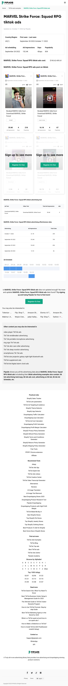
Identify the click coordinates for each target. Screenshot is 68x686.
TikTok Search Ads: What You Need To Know (34, 592)
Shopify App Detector (34, 411)
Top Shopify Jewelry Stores (34, 521)
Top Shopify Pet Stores (34, 518)
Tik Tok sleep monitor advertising (16, 350)
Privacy (26, 678)
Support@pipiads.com (34, 638)
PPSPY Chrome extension (34, 452)
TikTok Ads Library (34, 474)
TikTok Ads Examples (34, 540)
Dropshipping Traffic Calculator (34, 414)
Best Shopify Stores (33, 515)
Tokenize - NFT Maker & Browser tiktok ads (8, 313)
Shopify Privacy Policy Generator (34, 431)
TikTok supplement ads (12, 360)
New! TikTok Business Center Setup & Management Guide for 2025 (34, 597)
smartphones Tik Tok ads (13, 353)
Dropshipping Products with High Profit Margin (34, 507)
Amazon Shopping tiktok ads (34, 313)
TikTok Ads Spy (34, 467)
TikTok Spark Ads (34, 471)
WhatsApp (34, 641)
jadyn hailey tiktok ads (34, 317)
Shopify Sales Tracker (34, 398)
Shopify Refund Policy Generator (34, 434)
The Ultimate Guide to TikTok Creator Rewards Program (34, 603)
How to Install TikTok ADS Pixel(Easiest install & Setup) (34, 628)
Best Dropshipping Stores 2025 (34, 496)
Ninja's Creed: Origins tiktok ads (21, 317)
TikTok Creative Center (34, 477)
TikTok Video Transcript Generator (34, 480)
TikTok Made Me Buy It (34, 512)
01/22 (41, 576)
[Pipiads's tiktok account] (36, 672)
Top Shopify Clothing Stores (34, 524)
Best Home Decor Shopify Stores (34, 531)
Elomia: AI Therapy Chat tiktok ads (46, 313)
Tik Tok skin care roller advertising (16, 346)
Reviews (34, 487)
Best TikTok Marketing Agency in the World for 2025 (34, 614)
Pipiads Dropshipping (34, 503)
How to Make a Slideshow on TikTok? (34, 624)
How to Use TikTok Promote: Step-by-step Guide (34, 608)
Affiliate (34, 455)
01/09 (27, 582)
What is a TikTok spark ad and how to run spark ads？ (34, 619)
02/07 (27, 576)
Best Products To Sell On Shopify (34, 528)
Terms (31, 678)
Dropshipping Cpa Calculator (34, 418)
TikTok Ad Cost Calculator (34, 421)
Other (45, 569)
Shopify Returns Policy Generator (34, 443)
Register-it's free (18, 165)
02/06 (34, 576)
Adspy (34, 464)
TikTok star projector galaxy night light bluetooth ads (23, 357)
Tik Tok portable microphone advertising (19, 339)
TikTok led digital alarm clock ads (16, 364)
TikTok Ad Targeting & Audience (34, 405)
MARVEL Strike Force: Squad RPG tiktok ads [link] (37, 8)
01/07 (41, 582)
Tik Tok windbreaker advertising (16, 336)
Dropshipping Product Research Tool (34, 500)
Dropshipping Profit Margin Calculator (34, 427)
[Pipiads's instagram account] (40, 672)
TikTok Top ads (34, 546)
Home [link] (4, 8)
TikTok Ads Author (34, 553)
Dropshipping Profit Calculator (34, 424)
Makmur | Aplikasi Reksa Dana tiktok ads (8, 317)
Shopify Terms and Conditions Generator (34, 438)
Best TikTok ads (34, 549)
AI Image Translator (33, 490)
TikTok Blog (34, 543)
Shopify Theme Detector (34, 408)
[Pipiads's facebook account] (27, 672)
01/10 (41, 579)
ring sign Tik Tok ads (11, 343)
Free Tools (34, 449)
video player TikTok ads (12, 332)
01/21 (27, 579)
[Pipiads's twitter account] (31, 672)
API (34, 644)
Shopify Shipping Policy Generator (34, 446)
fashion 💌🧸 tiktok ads (59, 317)
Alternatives (34, 484)
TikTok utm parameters (34, 402)
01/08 (34, 582)
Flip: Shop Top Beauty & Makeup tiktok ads (21, 313)
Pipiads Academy (34, 556)
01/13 (34, 579)
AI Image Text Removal (34, 493)
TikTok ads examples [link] (15, 8)
